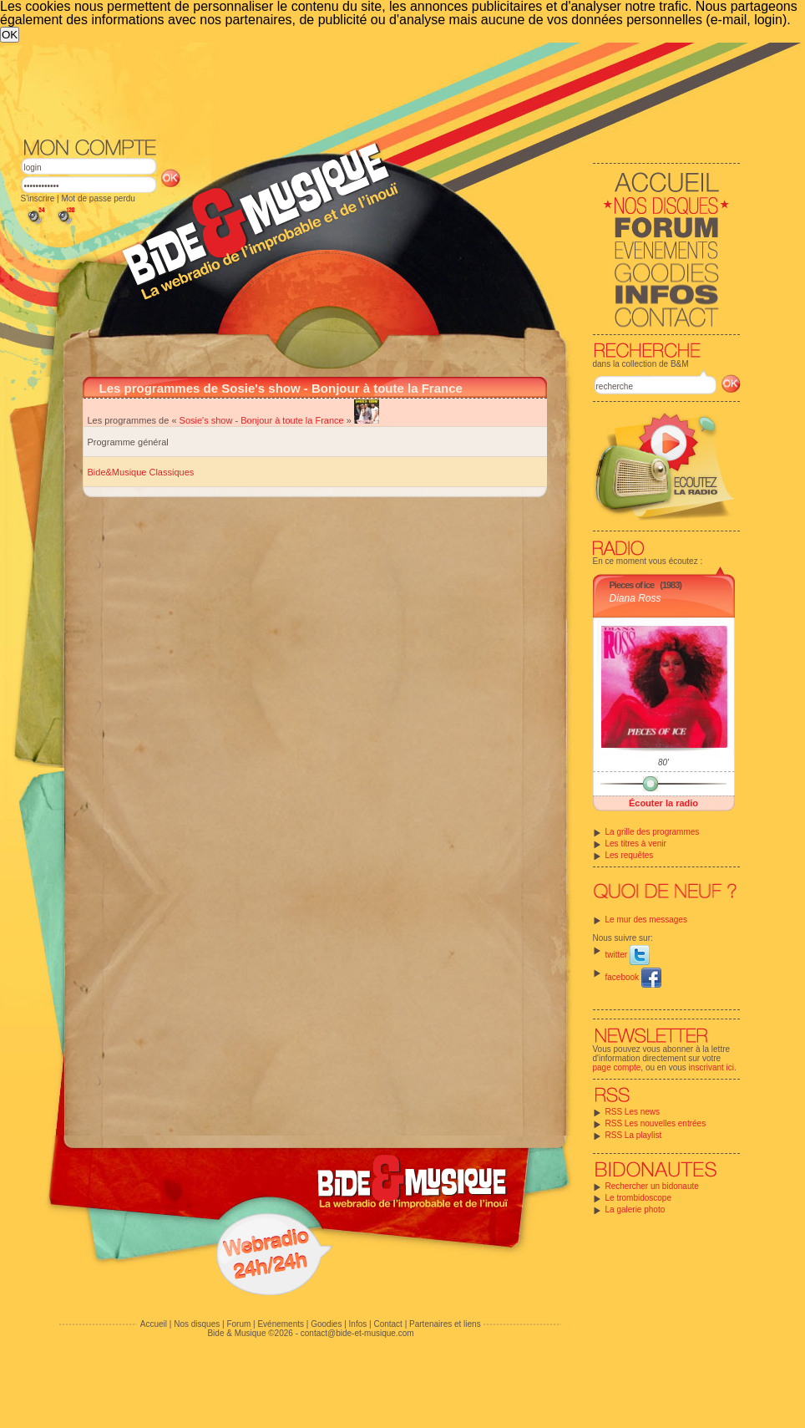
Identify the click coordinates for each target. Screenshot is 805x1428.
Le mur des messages (646, 919)
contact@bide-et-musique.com (357, 1333)
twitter (627, 954)
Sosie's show (206, 420)
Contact (387, 1324)
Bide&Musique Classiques (141, 472)
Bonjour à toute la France (292, 420)
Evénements (280, 1324)
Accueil (153, 1324)
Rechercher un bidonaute (652, 1186)
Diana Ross (635, 598)
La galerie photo (635, 1209)
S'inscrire (38, 198)
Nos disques (197, 1324)
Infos (358, 1324)
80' (663, 762)
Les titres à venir (635, 843)
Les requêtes (629, 855)
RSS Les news (633, 1111)
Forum (238, 1324)
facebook (633, 977)
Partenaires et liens (445, 1324)
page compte (617, 1067)
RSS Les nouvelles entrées (655, 1123)
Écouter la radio (663, 803)
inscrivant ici (711, 1067)
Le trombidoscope (638, 1197)
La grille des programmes (652, 831)
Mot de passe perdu (97, 198)
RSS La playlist (633, 1135)
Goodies (326, 1324)
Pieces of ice (632, 585)
